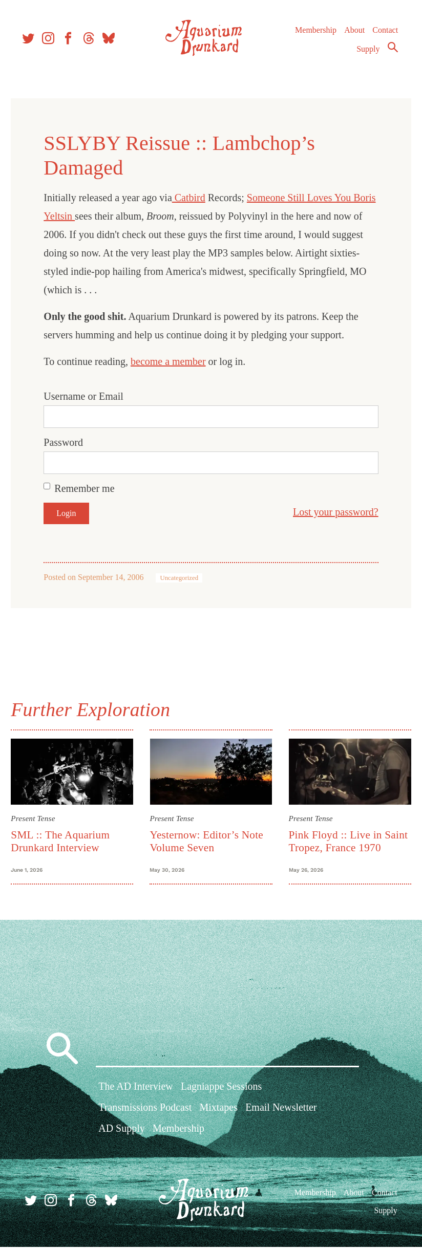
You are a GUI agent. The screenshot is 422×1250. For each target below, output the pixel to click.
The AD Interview (135, 1091)
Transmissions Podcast (145, 1113)
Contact (382, 35)
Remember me (90, 488)
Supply (364, 54)
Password (69, 442)
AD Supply (121, 1134)
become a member (174, 361)
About (351, 35)
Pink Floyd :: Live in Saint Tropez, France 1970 (346, 839)
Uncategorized (184, 577)
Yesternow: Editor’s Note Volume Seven (208, 839)
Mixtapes (219, 1113)
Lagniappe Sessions (221, 1091)
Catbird (193, 197)
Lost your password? (330, 512)
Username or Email (89, 396)
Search (389, 53)
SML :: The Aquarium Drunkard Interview (65, 839)
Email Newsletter (280, 1113)
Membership (312, 35)
